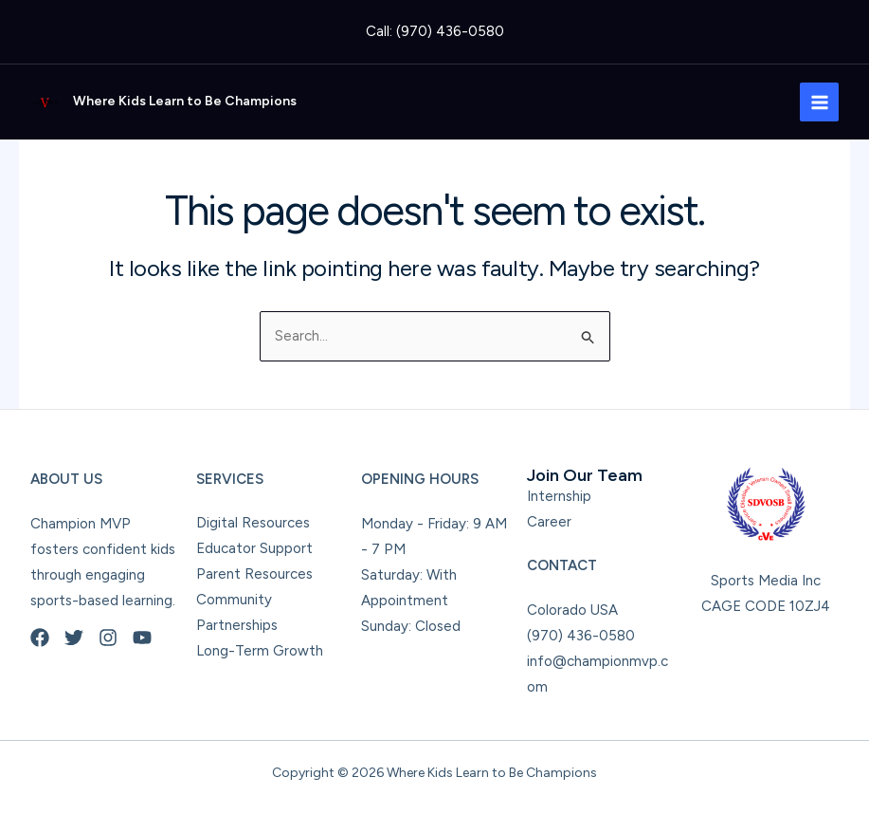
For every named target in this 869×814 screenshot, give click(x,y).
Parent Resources (254, 574)
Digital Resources (253, 522)
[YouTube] (142, 637)
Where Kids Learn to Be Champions (185, 101)
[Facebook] (39, 637)
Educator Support (254, 548)
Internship (559, 496)
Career (549, 521)
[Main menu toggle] (819, 102)
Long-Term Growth (259, 650)
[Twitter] (73, 637)
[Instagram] (108, 637)
